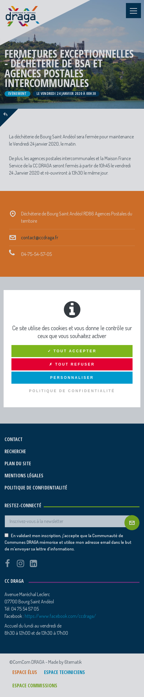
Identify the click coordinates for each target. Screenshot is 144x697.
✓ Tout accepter (72, 351)
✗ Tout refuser (72, 364)
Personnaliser (72, 378)
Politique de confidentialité (72, 391)
